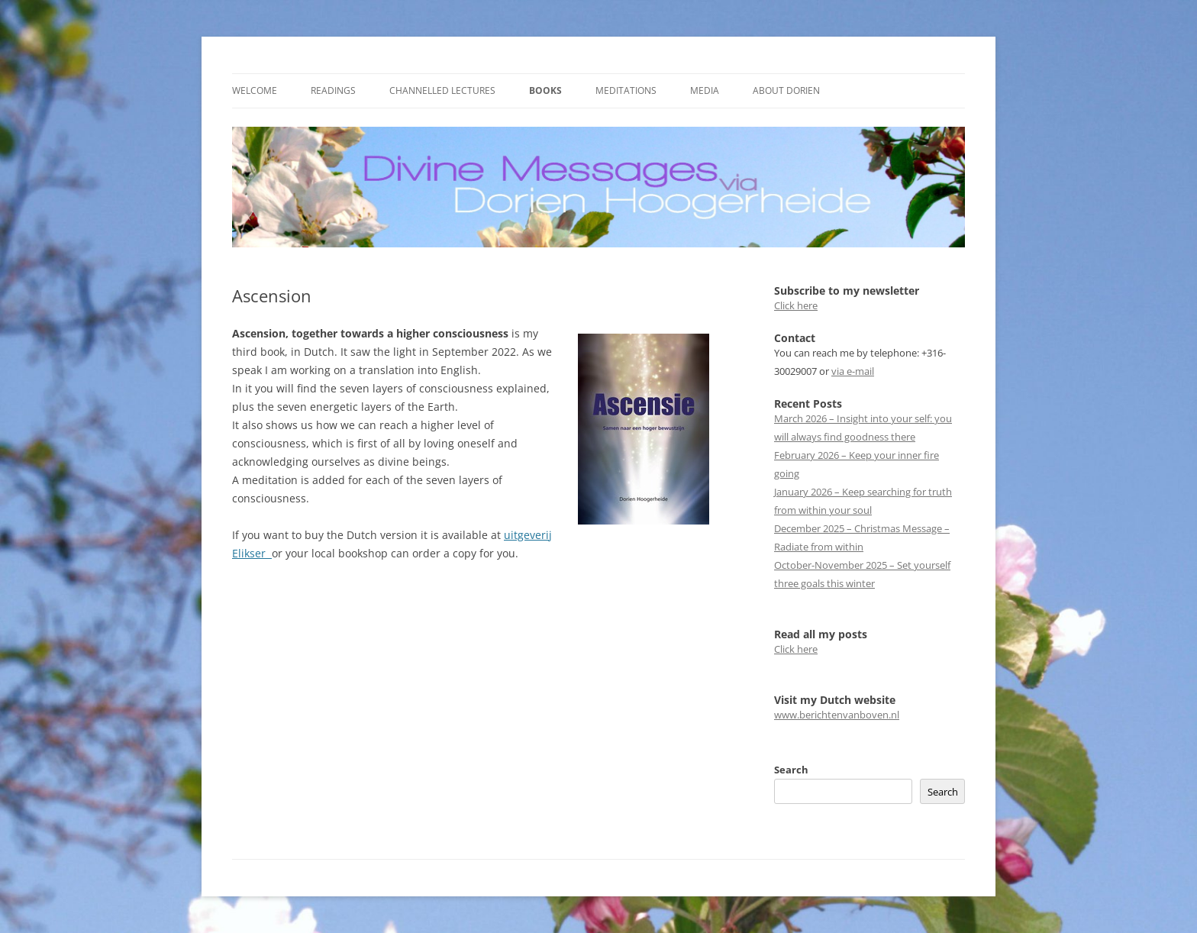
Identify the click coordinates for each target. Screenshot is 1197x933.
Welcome (254, 90)
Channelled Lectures (442, 90)
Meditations (626, 90)
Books (545, 90)
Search (791, 769)
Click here (796, 305)
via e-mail (852, 371)
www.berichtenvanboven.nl (836, 715)
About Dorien (786, 90)
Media (704, 90)
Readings (333, 90)
